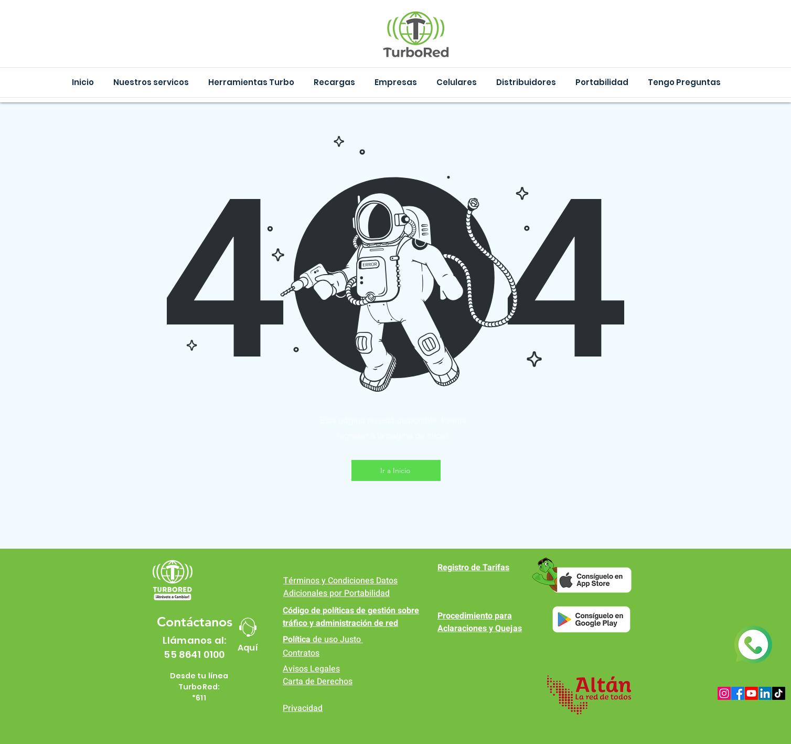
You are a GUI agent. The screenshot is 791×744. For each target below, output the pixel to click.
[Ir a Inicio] (396, 470)
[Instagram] (724, 693)
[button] (251, 82)
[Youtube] (751, 693)
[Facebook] (737, 693)
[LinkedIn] (765, 693)
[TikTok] (778, 693)
